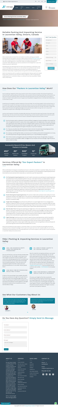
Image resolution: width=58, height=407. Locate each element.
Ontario (8, 19)
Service (27, 7)
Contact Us (39, 7)
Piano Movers (21, 384)
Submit (51, 68)
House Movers (21, 370)
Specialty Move (33, 374)
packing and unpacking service (46, 191)
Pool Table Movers (34, 371)
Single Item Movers (34, 373)
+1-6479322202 (52, 7)
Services (32, 364)
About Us (22, 7)
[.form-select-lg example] (51, 57)
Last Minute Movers (22, 375)
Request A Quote (51, 1)
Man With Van (21, 377)
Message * (6, 340)
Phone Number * (7, 335)
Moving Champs (36, 58)
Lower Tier (14, 19)
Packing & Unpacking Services (22, 382)
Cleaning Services (22, 391)
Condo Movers (21, 362)
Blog (33, 7)
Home (16, 7)
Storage (31, 376)
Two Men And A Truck (22, 364)
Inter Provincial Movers (21, 366)
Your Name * (6, 324)
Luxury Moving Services (21, 373)
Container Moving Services (22, 388)
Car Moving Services (22, 386)
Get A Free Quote (5, 403)
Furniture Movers (22, 369)
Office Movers (21, 379)
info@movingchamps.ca (12, 1)
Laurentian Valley (21, 19)
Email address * (7, 330)
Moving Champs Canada (29, 405)
